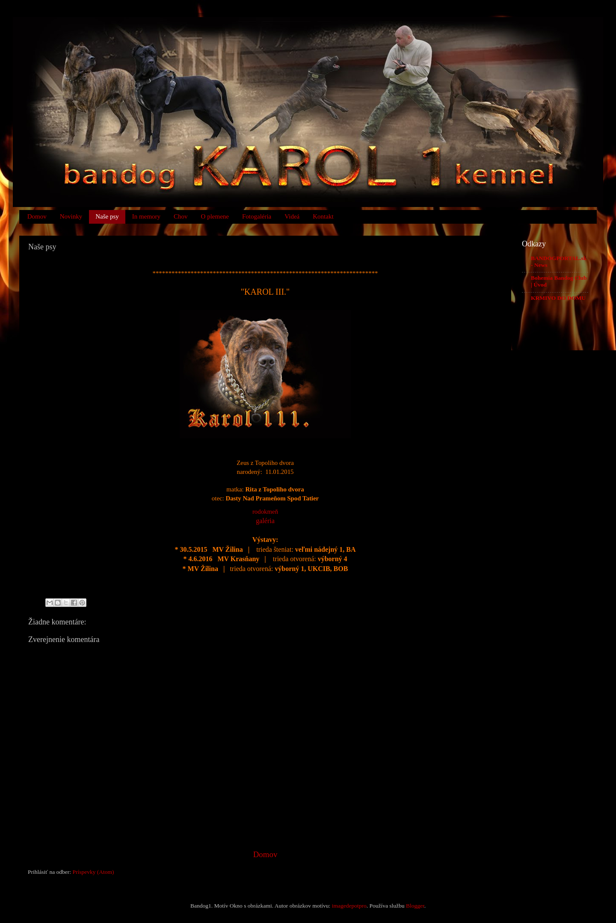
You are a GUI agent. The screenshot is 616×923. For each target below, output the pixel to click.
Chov (181, 216)
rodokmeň (265, 511)
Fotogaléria (256, 216)
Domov (37, 216)
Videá (291, 216)
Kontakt (323, 216)
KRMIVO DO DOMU (558, 298)
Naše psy (107, 216)
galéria (265, 520)
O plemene (215, 216)
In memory (146, 216)
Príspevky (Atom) (93, 872)
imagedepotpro (349, 905)
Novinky (71, 216)
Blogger (415, 905)
